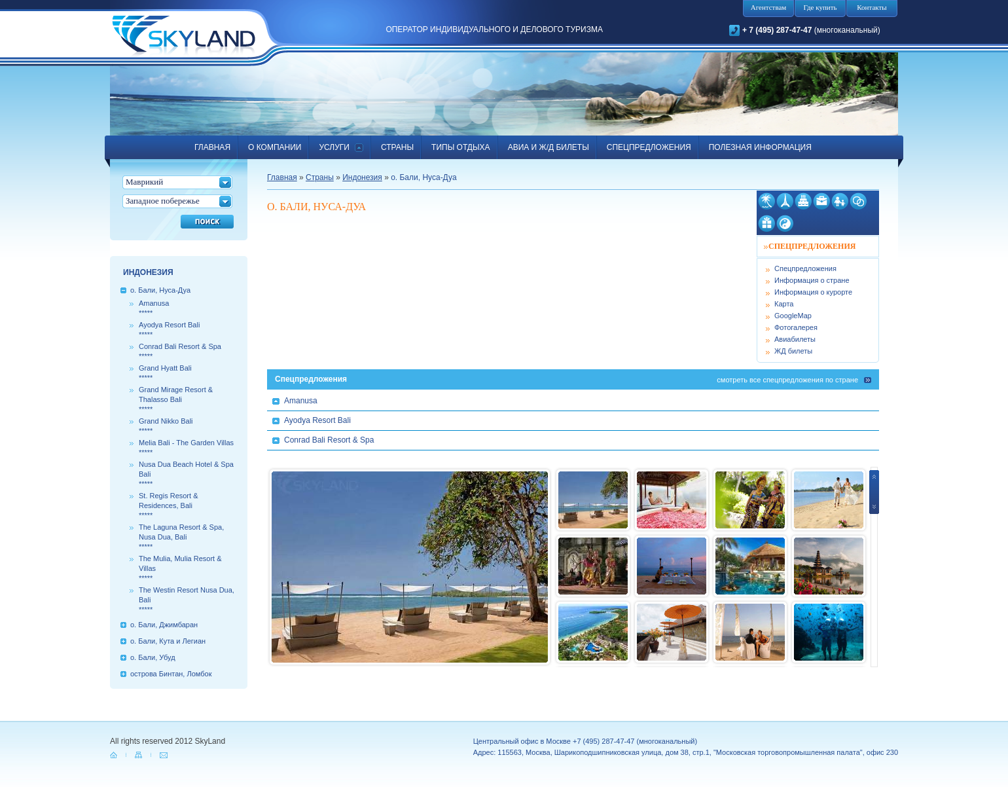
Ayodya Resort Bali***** (169, 330)
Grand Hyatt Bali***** (165, 373)
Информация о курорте (813, 292)
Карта (783, 304)
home (114, 755)
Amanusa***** (154, 308)
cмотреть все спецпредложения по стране (787, 380)
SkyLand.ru (184, 37)
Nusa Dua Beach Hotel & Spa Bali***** (186, 474)
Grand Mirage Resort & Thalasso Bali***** (176, 399)
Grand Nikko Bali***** (166, 426)
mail (164, 755)
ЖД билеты (793, 351)
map (139, 755)
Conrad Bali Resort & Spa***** (180, 351)
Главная (282, 177)
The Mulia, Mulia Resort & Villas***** (180, 568)
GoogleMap (793, 316)
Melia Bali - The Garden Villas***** (186, 447)
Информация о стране (812, 280)
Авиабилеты (795, 339)
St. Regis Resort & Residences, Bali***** (168, 505)
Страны (320, 177)
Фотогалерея (796, 327)
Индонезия (362, 177)
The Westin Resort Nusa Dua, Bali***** (186, 599)
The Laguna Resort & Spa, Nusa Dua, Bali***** (181, 537)
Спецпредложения (805, 268)
